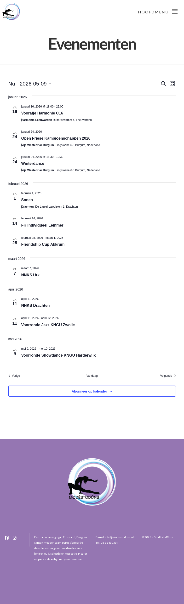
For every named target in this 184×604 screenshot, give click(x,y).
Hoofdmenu (158, 11)
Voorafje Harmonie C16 (42, 113)
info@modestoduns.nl (119, 537)
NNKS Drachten (35, 305)
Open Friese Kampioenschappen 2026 (56, 138)
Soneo (27, 200)
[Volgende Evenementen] (168, 376)
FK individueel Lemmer (42, 225)
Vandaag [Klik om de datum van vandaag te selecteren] (92, 375)
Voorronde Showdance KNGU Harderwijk (58, 355)
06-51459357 (109, 542)
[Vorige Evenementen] (14, 376)
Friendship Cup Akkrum (43, 244)
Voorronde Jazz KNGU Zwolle (48, 325)
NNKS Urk (30, 275)
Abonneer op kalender (89, 391)
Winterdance (32, 163)
